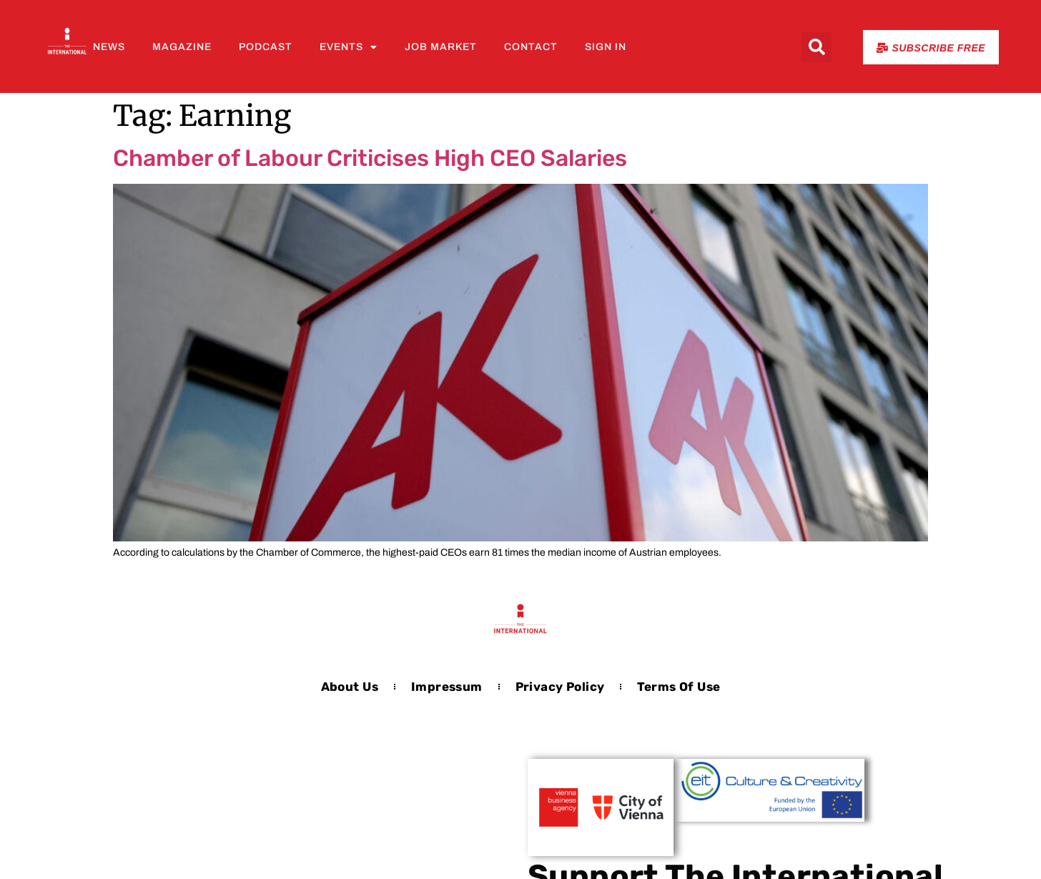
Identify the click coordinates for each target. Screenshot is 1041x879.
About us (349, 686)
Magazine (182, 46)
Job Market (441, 46)
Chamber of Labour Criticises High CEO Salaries (370, 158)
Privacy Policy (560, 686)
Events (349, 47)
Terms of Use (678, 686)
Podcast (265, 46)
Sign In (605, 46)
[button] (816, 47)
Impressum (447, 686)
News (109, 46)
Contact (531, 46)
